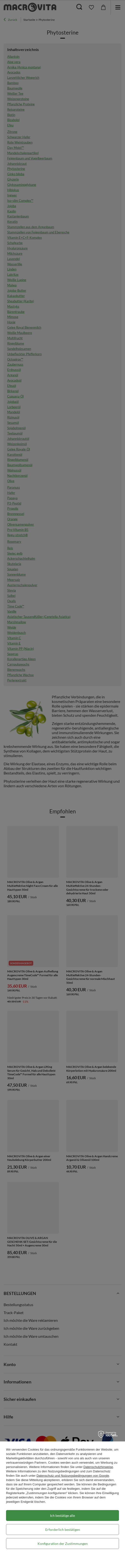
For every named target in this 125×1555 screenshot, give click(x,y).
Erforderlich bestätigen (62, 1529)
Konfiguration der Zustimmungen (63, 1543)
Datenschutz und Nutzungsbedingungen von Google (72, 1475)
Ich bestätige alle (62, 1515)
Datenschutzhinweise (98, 1467)
